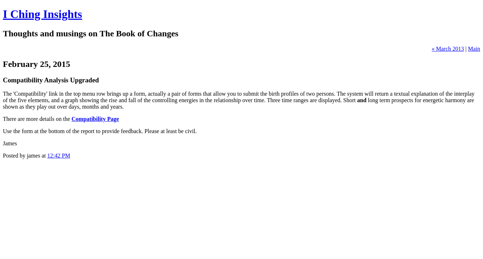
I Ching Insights (42, 14)
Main (474, 49)
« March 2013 (448, 49)
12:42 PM (58, 156)
